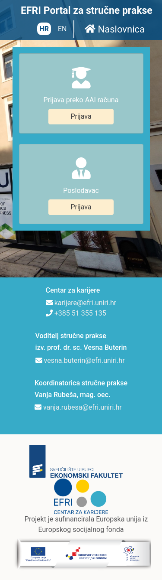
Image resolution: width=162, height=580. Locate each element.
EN (62, 29)
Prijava (80, 116)
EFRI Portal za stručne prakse (86, 10)
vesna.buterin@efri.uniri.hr (84, 360)
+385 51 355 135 (80, 313)
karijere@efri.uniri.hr (85, 303)
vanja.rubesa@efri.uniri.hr (82, 407)
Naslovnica (115, 29)
